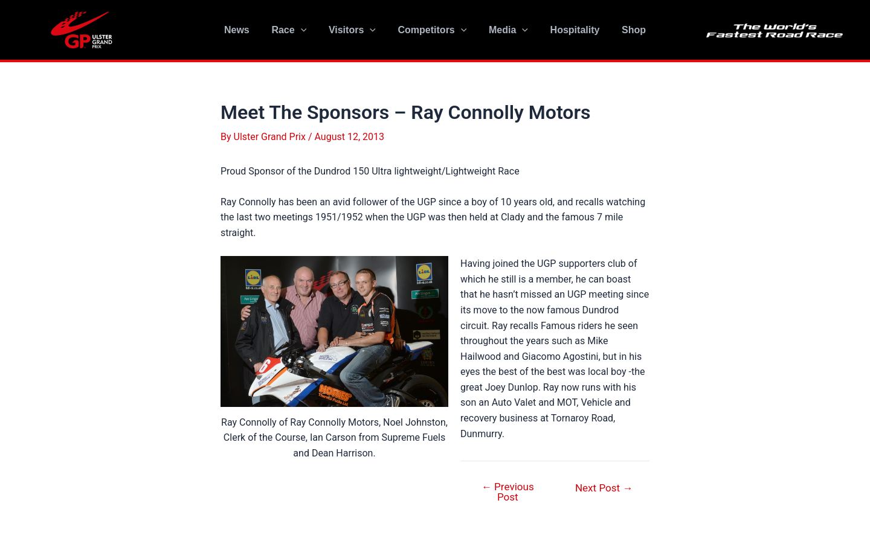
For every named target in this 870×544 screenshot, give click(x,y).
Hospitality (569, 30)
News (245, 30)
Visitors (355, 30)
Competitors (432, 30)
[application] (306, 30)
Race (294, 30)
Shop (625, 30)
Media (505, 30)
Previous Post (508, 492)
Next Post (604, 488)
